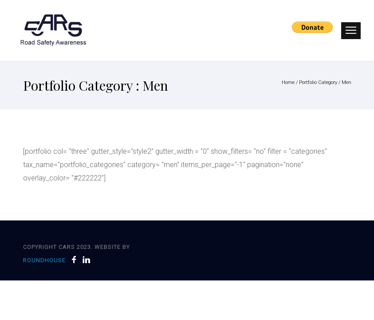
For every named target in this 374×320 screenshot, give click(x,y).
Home (288, 82)
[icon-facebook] (76, 260)
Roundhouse (44, 260)
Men (346, 82)
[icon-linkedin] (87, 260)
